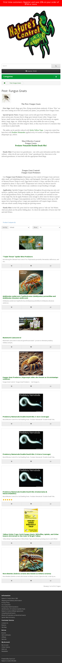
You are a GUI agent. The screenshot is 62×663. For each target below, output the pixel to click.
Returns (4, 625)
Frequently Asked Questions (10, 607)
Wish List (4, 649)
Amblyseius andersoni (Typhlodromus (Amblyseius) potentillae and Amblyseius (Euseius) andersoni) (29, 297)
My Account (5, 645)
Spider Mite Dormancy (8, 617)
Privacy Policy (6, 603)
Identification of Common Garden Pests (13, 609)
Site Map (4, 627)
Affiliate (4, 637)
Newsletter (5, 651)
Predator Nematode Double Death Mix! (31, 146)
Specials (4, 639)
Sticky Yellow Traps (36, 130)
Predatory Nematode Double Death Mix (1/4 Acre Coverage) (27, 454)
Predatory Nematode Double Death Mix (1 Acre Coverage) (26, 417)
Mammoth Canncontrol (12, 338)
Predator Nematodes (18, 132)
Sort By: (5, 227)
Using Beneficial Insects (8, 613)
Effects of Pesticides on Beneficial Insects (14, 615)
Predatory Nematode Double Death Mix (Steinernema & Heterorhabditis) (25, 493)
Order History (6, 647)
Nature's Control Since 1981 (10, 598)
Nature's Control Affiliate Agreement (12, 611)
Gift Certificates (6, 635)
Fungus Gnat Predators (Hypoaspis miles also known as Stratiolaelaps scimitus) (30, 378)
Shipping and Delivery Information (12, 600)
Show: (35, 227)
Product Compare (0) (9, 222)
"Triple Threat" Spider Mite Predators (18, 257)
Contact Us (5, 623)
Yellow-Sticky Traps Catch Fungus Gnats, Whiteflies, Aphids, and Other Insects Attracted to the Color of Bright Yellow (31, 535)
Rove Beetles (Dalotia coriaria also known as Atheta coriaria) (27, 574)
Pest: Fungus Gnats (15, 83)
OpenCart (12, 659)
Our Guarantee (6, 605)
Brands (4, 633)
